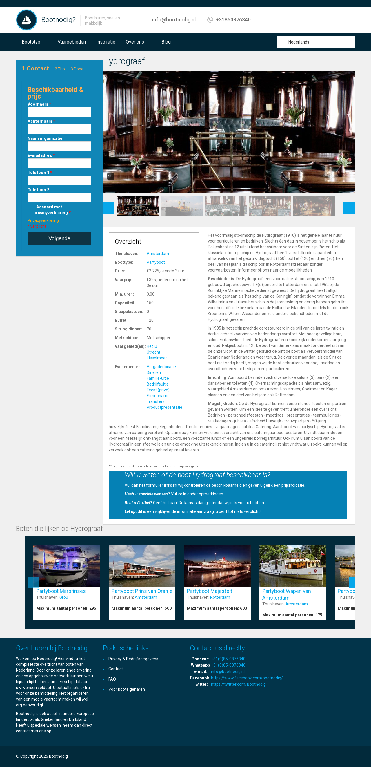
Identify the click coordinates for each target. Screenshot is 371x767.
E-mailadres (41, 155)
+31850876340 (233, 20)
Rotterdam (220, 597)
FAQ (112, 679)
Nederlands (298, 42)
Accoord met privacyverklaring (52, 210)
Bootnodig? (58, 20)
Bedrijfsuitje (158, 384)
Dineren (154, 372)
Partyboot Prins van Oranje (142, 591)
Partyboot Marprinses (61, 591)
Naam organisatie (45, 138)
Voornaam (39, 104)
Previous (108, 205)
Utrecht (153, 352)
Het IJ (152, 346)
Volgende (59, 238)
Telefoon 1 (40, 172)
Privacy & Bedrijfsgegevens (133, 658)
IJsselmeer (157, 358)
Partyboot (156, 262)
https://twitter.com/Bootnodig (238, 684)
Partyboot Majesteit (209, 591)
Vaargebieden (72, 42)
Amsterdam (158, 253)
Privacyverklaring (43, 220)
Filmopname (158, 395)
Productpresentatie (164, 407)
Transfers (156, 401)
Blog (166, 42)
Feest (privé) (158, 390)
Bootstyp (31, 42)
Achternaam (41, 121)
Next (349, 205)
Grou (63, 597)
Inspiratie (105, 42)
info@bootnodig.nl (174, 20)
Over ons (135, 42)
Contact (115, 669)
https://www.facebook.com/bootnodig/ (247, 678)
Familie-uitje (158, 378)
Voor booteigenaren (126, 689)
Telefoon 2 (38, 189)
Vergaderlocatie (161, 366)
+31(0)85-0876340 (228, 658)
